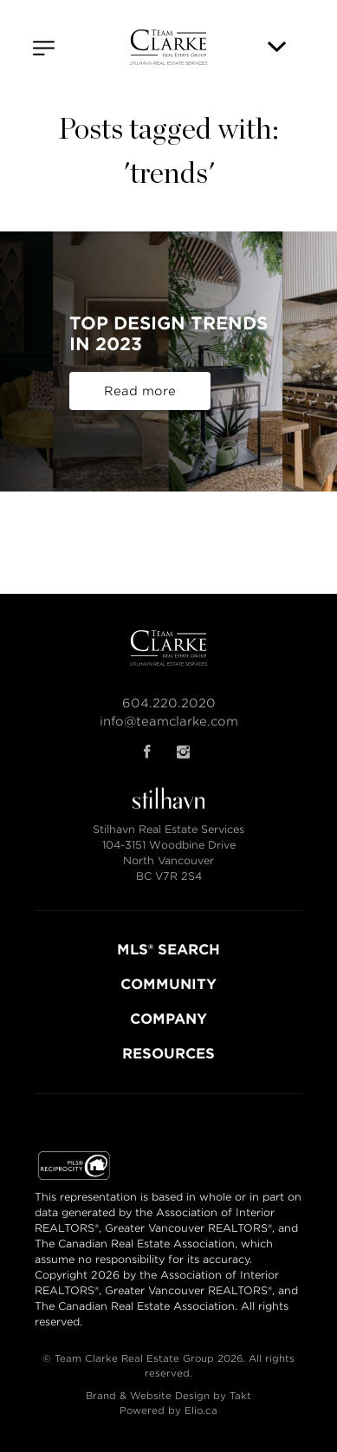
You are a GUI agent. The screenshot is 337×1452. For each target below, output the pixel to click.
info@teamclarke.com (169, 721)
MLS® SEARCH (168, 949)
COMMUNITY (168, 984)
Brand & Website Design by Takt (168, 1396)
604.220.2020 (169, 703)
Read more (140, 391)
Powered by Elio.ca (168, 1410)
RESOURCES (168, 1053)
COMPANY (168, 1019)
